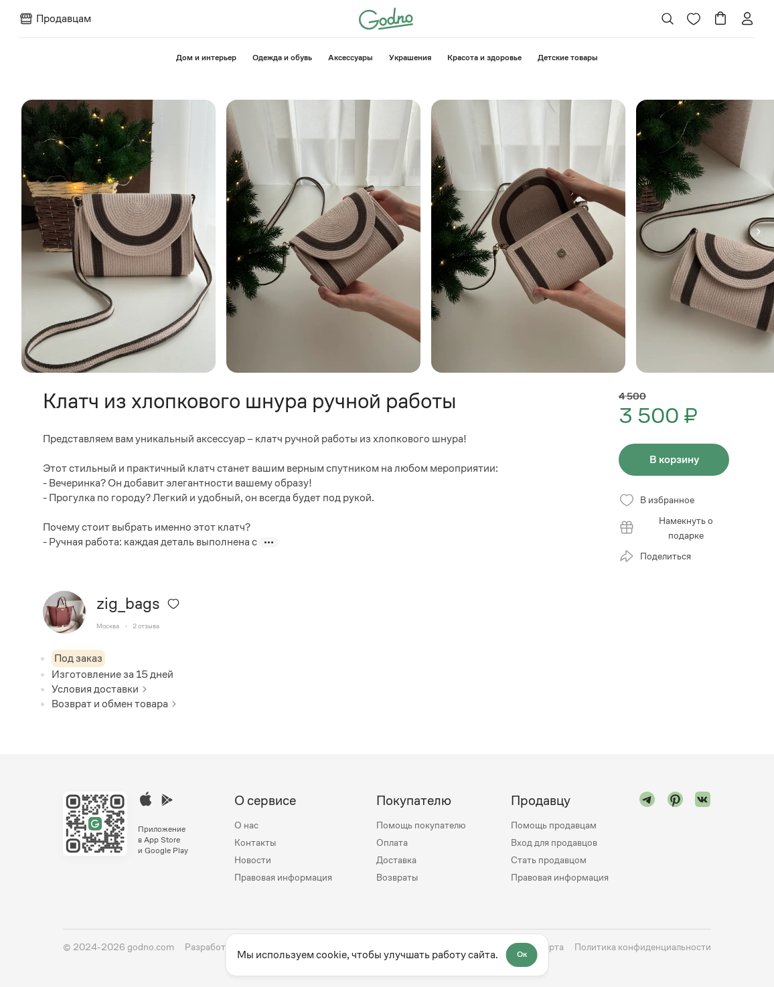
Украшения (410, 57)
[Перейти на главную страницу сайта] (386, 17)
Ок (522, 955)
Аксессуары (350, 57)
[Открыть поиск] (667, 19)
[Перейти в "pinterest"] (676, 839)
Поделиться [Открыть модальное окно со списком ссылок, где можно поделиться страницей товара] (655, 556)
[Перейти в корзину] (720, 19)
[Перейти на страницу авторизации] (747, 19)
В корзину (674, 459)
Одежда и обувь (282, 57)
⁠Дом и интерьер (206, 57)
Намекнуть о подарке (666, 528)
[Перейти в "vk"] (703, 839)
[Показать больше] (269, 542)
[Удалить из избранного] (173, 603)
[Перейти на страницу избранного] (694, 19)
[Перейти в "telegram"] (647, 839)
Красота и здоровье (484, 57)
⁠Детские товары (568, 57)
